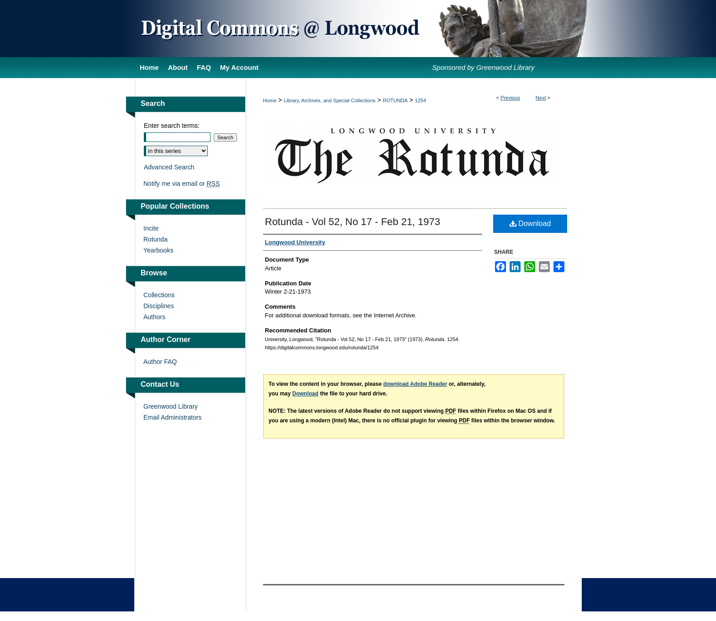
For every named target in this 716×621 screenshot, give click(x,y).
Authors (154, 317)
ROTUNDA (395, 100)
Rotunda (155, 239)
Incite (150, 228)
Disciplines (158, 306)
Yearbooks (158, 250)
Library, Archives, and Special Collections (329, 100)
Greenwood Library (170, 406)
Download (530, 223)
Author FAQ (160, 361)
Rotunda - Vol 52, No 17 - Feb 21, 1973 (352, 221)
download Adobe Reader (415, 384)
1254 (420, 100)
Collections (158, 295)
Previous (510, 97)
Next (541, 97)
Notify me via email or (181, 183)
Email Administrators (172, 417)
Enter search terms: (172, 125)
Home (269, 100)
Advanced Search (169, 167)
